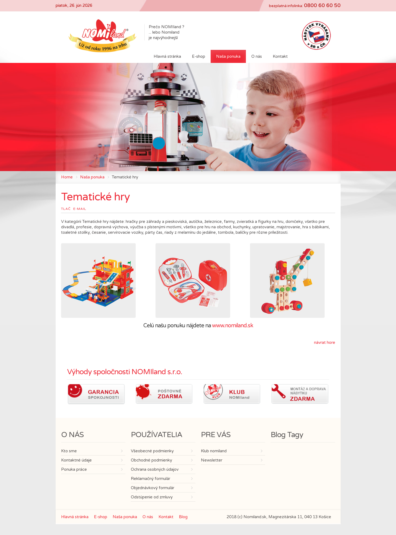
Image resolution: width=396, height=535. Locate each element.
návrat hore (324, 342)
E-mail (79, 209)
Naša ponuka (92, 177)
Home (67, 177)
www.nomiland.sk (232, 325)
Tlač (66, 209)
